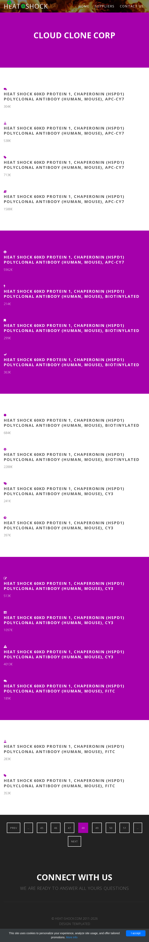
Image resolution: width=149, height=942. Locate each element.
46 (55, 828)
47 (69, 828)
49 (96, 828)
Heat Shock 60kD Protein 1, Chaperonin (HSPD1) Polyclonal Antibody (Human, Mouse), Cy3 (64, 491)
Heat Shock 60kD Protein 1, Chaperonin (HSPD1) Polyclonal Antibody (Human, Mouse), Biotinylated (71, 294)
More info (71, 937)
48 (83, 828)
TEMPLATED (81, 924)
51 (124, 828)
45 (41, 828)
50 (110, 828)
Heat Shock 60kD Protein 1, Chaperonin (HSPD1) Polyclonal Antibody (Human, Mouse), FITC (64, 688)
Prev (13, 828)
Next (74, 841)
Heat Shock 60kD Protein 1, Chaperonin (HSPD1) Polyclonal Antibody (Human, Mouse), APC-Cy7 (64, 96)
